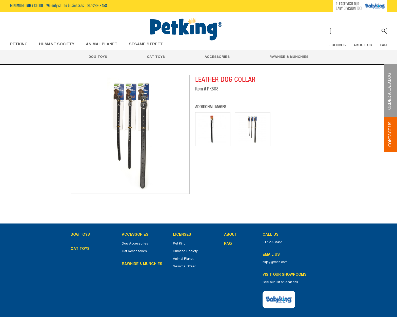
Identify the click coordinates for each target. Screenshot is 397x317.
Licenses (337, 45)
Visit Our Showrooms (286, 274)
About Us (362, 45)
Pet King (179, 243)
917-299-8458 (272, 242)
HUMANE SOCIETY (56, 44)
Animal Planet (183, 259)
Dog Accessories (135, 243)
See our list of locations (280, 282)
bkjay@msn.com (275, 262)
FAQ (383, 45)
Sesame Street (146, 44)
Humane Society (185, 251)
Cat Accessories (134, 251)
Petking (19, 44)
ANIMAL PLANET (101, 44)
